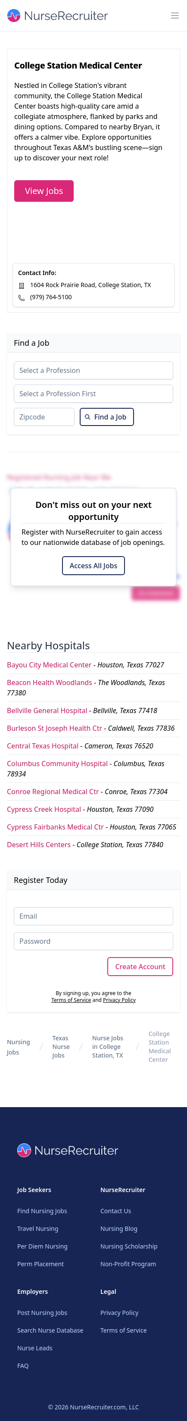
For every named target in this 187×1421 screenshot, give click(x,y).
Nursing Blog (118, 1228)
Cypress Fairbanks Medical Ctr (55, 827)
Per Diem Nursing (42, 1246)
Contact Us (115, 1211)
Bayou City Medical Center (49, 665)
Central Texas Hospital (42, 746)
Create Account (140, 966)
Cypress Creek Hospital (44, 809)
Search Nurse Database (50, 1330)
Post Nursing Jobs (42, 1312)
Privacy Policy (119, 1000)
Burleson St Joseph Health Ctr (54, 728)
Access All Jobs (93, 565)
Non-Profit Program (128, 1264)
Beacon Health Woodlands (49, 682)
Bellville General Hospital (47, 710)
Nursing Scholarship (129, 1246)
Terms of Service (71, 1000)
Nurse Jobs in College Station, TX (107, 1046)
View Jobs (44, 191)
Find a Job (105, 417)
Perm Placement (40, 1264)
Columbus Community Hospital (57, 763)
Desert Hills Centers (39, 844)
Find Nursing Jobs (42, 1211)
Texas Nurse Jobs (61, 1046)
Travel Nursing (37, 1228)
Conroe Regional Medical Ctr (53, 791)
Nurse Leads (35, 1348)
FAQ (23, 1366)
